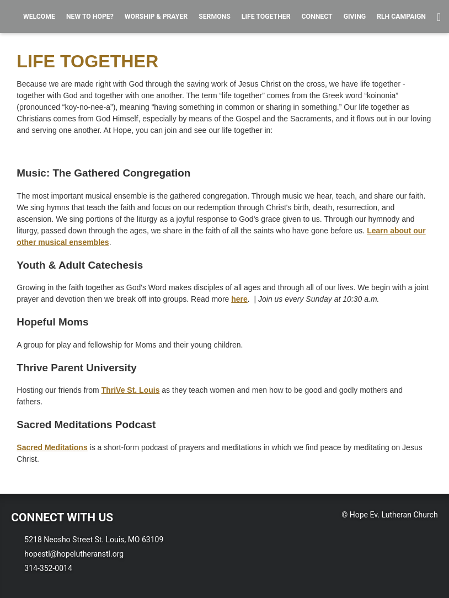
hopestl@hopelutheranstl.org (74, 553)
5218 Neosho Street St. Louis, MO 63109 (93, 539)
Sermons (215, 16)
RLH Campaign (401, 16)
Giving (355, 16)
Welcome (39, 16)
